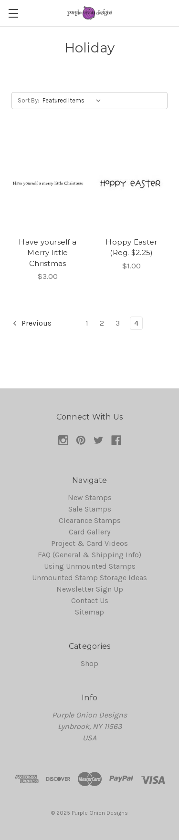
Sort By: (28, 100)
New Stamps (90, 497)
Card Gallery (89, 531)
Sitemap (89, 611)
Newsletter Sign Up (89, 589)
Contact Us (89, 600)
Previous (32, 323)
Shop (89, 663)
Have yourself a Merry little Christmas (47, 252)
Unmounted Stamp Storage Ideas (89, 577)
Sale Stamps (89, 508)
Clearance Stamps (90, 520)
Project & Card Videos (89, 543)
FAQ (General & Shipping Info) (89, 554)
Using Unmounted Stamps (90, 566)
